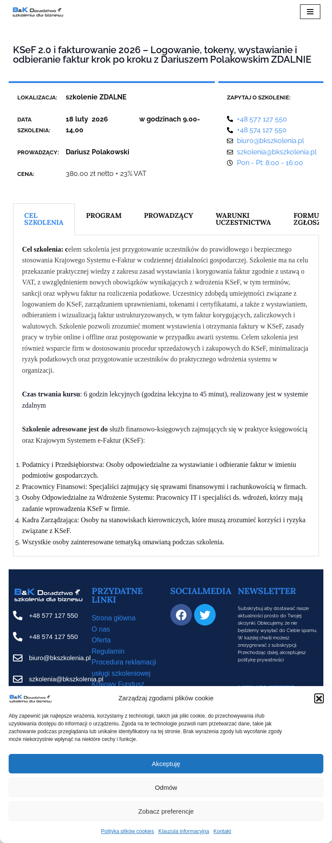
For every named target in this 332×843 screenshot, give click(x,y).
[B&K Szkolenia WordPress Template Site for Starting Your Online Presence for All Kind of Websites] (38, 11)
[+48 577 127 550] (17, 616)
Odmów (166, 787)
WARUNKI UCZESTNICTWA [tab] (243, 219)
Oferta (101, 641)
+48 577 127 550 (53, 616)
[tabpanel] (166, 396)
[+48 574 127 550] (17, 637)
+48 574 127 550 (53, 637)
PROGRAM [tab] (104, 215)
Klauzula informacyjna (183, 831)
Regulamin (108, 652)
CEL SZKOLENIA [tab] (44, 219)
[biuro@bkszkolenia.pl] (17, 659)
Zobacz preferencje (166, 811)
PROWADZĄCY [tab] (169, 215)
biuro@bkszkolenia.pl (60, 658)
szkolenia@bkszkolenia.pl (66, 679)
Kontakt (222, 831)
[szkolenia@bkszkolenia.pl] (17, 680)
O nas (101, 630)
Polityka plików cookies (127, 831)
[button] (319, 698)
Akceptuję (166, 763)
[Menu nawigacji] (310, 11)
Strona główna (114, 619)
